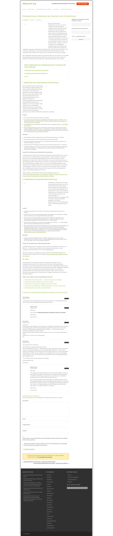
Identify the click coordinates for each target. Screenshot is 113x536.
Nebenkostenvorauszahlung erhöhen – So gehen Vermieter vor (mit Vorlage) (43, 279)
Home (24, 9)
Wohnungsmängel (50, 527)
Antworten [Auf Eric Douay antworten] (66, 322)
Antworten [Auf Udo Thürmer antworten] (66, 298)
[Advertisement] (35, 35)
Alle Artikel (56, 9)
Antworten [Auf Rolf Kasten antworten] (66, 342)
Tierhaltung (49, 523)
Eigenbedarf (49, 479)
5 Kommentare (38, 19)
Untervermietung (50, 525)
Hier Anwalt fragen (82, 3)
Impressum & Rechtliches (73, 477)
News (48, 514)
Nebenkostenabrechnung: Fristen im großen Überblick (38, 287)
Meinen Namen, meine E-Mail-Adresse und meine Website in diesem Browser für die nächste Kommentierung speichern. (45, 439)
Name (24, 418)
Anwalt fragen (31, 9)
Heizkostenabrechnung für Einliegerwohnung (37, 131)
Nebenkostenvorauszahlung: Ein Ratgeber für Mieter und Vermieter (41, 283)
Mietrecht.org (29, 3)
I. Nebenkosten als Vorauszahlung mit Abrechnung (36, 70)
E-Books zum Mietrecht (66, 9)
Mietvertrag (49, 504)
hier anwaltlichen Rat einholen (45, 457)
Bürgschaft (49, 477)
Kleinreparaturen (50, 488)
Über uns (69, 474)
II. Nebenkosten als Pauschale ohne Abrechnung (35, 73)
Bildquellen (70, 481)
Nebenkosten (49, 511)
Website (25, 430)
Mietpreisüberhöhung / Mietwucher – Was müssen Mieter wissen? (39, 461)
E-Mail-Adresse (27, 424)
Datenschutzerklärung (72, 479)
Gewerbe (49, 484)
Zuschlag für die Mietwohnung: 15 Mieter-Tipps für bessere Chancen (33, 479)
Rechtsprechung (50, 516)
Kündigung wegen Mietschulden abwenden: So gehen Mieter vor (33, 489)
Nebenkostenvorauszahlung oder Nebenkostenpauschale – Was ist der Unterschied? (45, 285)
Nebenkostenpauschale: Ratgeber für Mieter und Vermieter (39, 281)
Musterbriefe (49, 509)
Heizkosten (49, 486)
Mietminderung (50, 500)
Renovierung (49, 518)
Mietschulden (49, 502)
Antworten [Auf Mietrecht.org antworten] (66, 368)
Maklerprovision (50, 493)
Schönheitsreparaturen (51, 520)
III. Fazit (26, 76)
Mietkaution (49, 497)
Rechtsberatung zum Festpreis (43, 9)
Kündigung (49, 491)
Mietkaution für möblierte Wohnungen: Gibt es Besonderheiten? (32, 492)
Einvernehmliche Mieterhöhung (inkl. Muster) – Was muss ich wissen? (51, 463)
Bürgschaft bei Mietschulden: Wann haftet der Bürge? (32, 475)
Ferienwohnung (50, 481)
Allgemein (49, 474)
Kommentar (26, 400)
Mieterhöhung (50, 495)
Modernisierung (50, 507)
